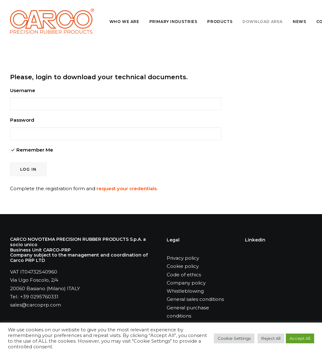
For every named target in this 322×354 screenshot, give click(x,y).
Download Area (262, 21)
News (299, 21)
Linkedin (255, 240)
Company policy (186, 283)
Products (219, 21)
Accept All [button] (300, 338)
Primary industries (173, 21)
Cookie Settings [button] (234, 338)
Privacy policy (183, 258)
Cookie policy (183, 266)
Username (22, 90)
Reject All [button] (270, 338)
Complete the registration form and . (84, 188)
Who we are (124, 21)
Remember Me (31, 150)
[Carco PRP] (52, 21)
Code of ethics (184, 275)
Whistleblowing (185, 291)
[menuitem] (126, 22)
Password (22, 120)
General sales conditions (195, 299)
